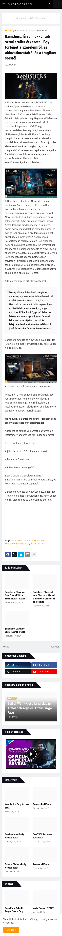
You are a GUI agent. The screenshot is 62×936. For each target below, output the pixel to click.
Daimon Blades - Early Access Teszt (15, 866)
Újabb (6, 646)
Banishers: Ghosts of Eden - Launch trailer (15, 630)
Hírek (33, 543)
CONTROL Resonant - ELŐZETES (43, 836)
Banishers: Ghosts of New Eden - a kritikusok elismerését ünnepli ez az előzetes (44, 597)
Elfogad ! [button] (11, 930)
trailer (40, 543)
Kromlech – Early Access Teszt (17, 806)
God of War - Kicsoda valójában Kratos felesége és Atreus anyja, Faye (30, 708)
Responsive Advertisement (31, 18)
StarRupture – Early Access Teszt (14, 836)
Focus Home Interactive (17, 543)
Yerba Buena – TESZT (43, 908)
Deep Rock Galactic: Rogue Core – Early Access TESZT (14, 911)
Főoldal (9, 30)
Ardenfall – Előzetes (43, 804)
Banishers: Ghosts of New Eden (31, 30)
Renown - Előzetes (42, 864)
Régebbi (54, 646)
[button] (4, 4)
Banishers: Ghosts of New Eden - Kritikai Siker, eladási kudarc (15, 595)
